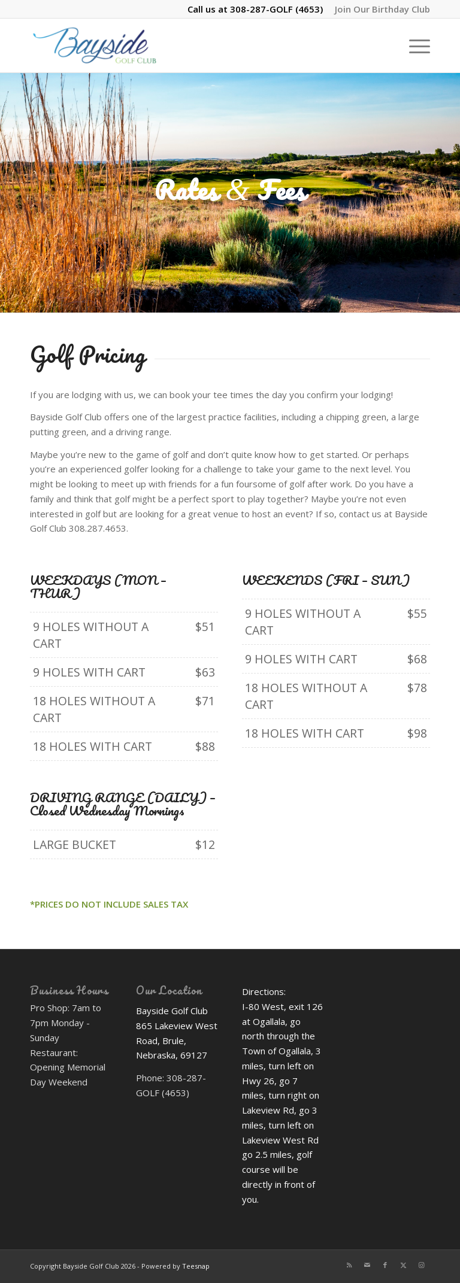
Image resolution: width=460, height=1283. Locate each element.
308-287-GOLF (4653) (276, 9)
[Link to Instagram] (421, 1265)
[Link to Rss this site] (349, 1265)
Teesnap (196, 1265)
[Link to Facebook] (385, 1265)
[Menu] (413, 45)
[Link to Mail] (367, 1265)
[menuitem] (379, 9)
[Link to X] (403, 1265)
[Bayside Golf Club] (111, 45)
